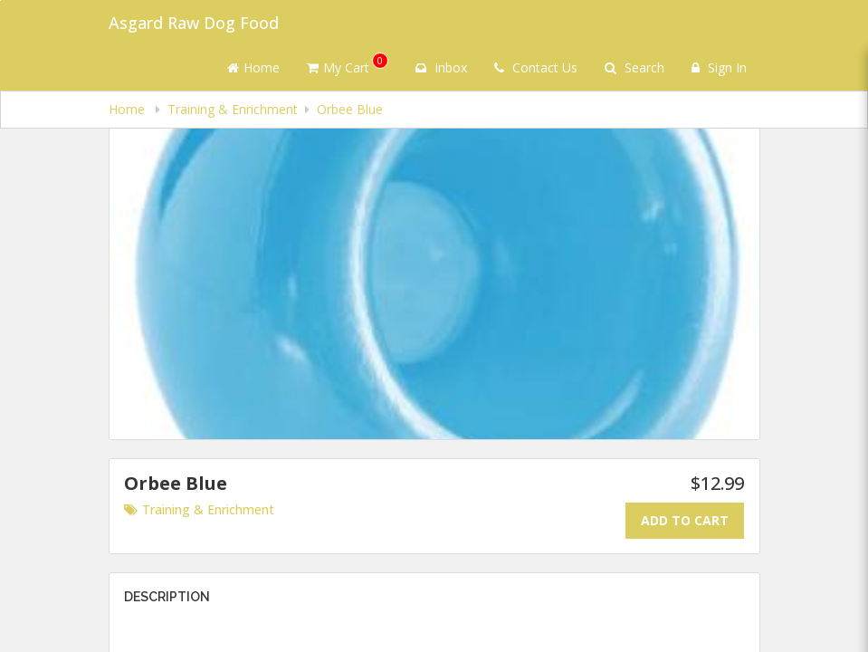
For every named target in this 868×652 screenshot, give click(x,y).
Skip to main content (0, 0)
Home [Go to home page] (253, 67)
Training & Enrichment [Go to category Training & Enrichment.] (199, 509)
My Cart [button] (347, 64)
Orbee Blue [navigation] (350, 109)
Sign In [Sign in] (719, 67)
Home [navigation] (128, 109)
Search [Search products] (634, 67)
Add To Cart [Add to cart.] (685, 520)
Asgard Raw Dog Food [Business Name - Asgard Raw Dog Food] (194, 23)
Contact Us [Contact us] (535, 67)
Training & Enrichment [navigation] (232, 109)
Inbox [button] (441, 67)
